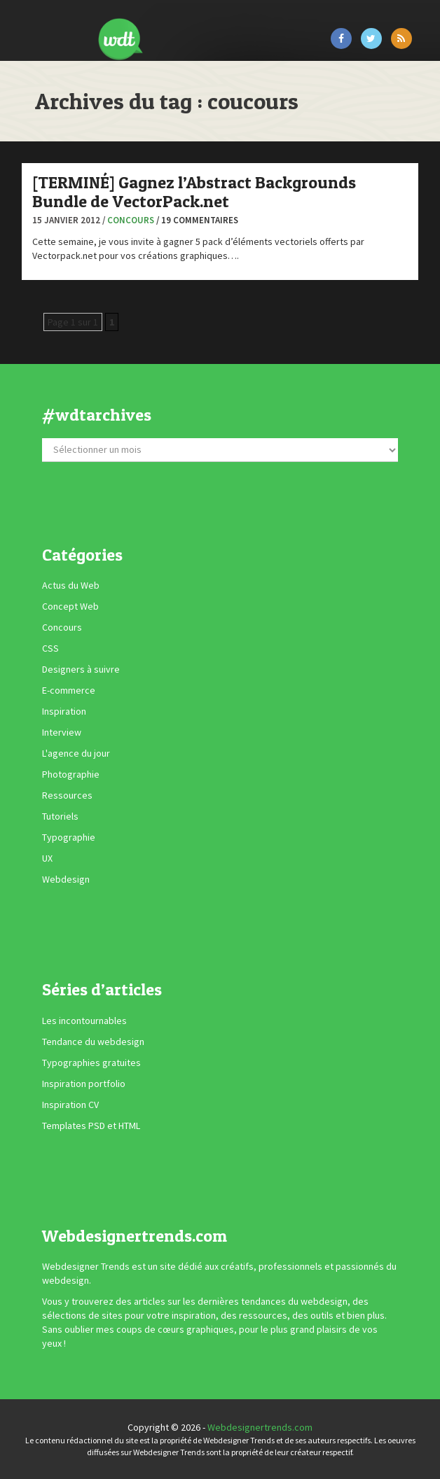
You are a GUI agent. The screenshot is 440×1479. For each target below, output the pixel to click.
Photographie (70, 774)
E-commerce (68, 690)
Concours (130, 220)
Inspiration (64, 711)
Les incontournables (84, 1020)
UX (47, 858)
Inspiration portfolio (83, 1083)
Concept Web (70, 606)
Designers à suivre (81, 669)
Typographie (68, 837)
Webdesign (66, 879)
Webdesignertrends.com (259, 1427)
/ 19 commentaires (197, 220)
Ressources (67, 795)
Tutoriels (60, 816)
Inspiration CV (70, 1104)
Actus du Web (70, 585)
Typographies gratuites (91, 1062)
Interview (61, 732)
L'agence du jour (76, 753)
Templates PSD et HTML (91, 1125)
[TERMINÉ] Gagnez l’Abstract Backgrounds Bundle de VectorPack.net (194, 191)
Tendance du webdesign (93, 1041)
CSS (50, 648)
